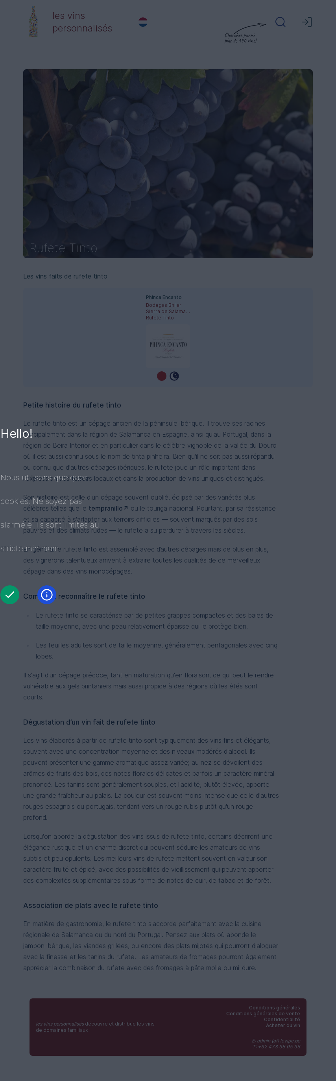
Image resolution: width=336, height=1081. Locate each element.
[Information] (46, 594)
